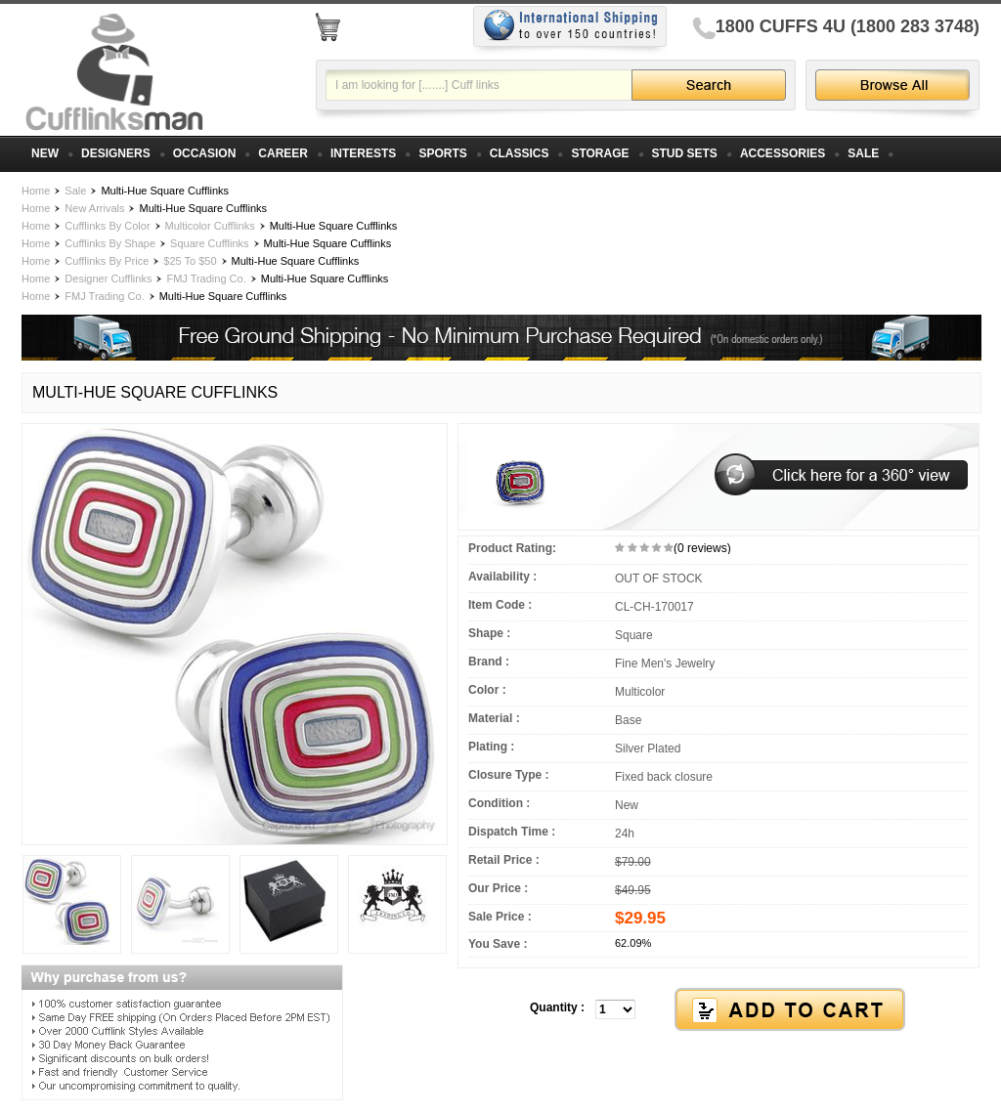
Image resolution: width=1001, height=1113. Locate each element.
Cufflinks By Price (107, 261)
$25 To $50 (189, 261)
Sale (75, 190)
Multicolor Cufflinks (210, 226)
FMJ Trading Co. (205, 278)
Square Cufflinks (209, 243)
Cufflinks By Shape (110, 243)
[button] (718, 1010)
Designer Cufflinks (108, 278)
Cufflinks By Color (107, 226)
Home (36, 190)
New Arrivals (94, 208)
